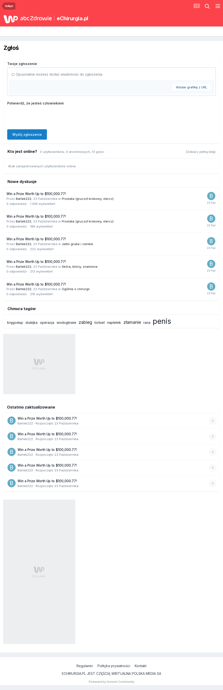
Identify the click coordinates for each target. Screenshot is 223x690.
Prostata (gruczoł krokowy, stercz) (88, 199)
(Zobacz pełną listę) (201, 152)
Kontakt (141, 666)
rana (146, 322)
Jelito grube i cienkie (77, 244)
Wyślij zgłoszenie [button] (27, 134)
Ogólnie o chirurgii (75, 289)
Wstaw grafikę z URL (191, 87)
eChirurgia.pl (72, 18)
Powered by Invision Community (111, 681)
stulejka (31, 322)
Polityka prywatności (113, 666)
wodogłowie (66, 322)
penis (162, 321)
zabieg (85, 322)
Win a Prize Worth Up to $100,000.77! (36, 194)
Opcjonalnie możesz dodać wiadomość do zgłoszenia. (57, 74)
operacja (47, 322)
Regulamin (84, 666)
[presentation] (43, 116)
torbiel (100, 322)
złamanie (132, 322)
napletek (114, 322)
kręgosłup (15, 322)
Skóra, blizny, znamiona (79, 266)
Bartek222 (23, 199)
